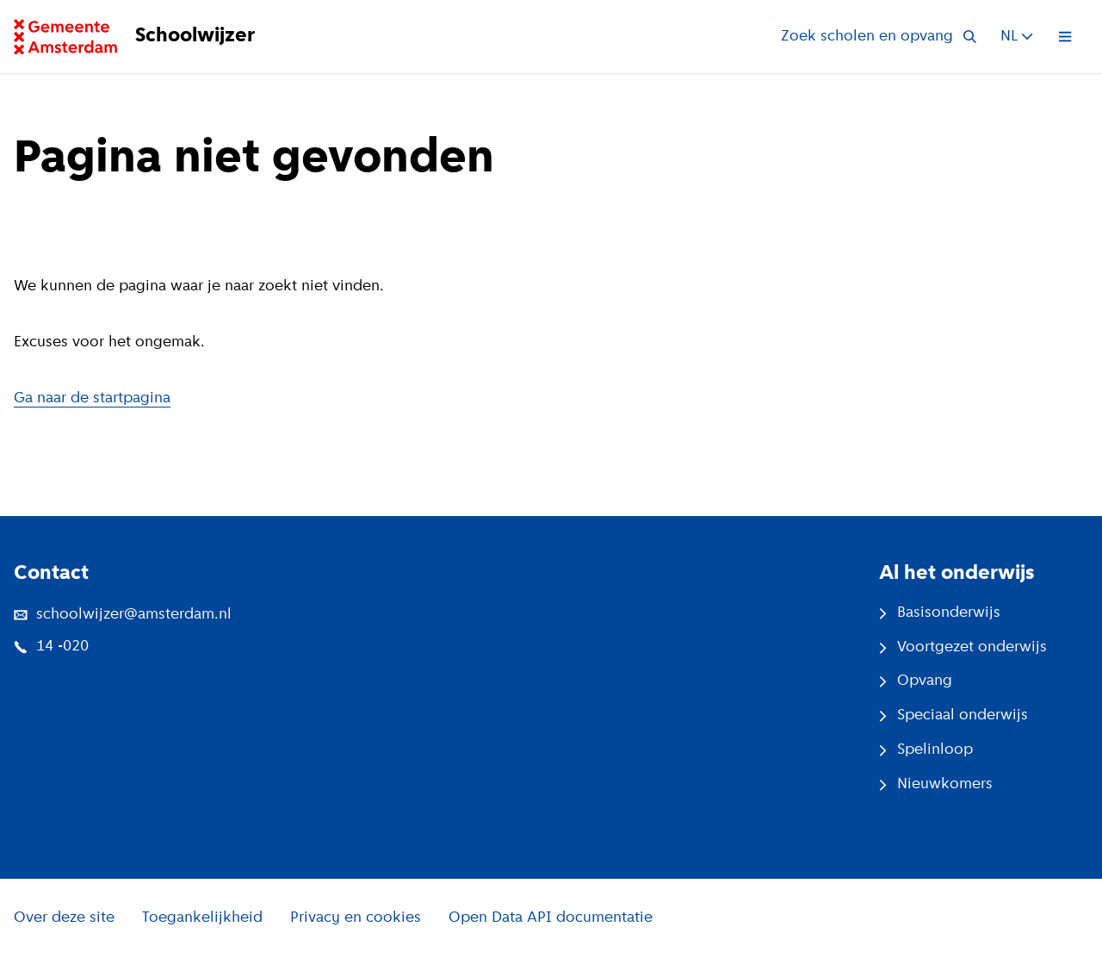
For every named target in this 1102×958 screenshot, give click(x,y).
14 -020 (51, 646)
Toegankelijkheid (202, 918)
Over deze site (64, 918)
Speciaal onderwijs (953, 715)
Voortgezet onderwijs (963, 647)
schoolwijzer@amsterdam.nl (123, 615)
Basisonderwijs (939, 613)
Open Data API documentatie (551, 918)
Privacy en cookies (355, 918)
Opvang (915, 681)
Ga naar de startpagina (92, 398)
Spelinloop (926, 750)
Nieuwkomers (936, 784)
